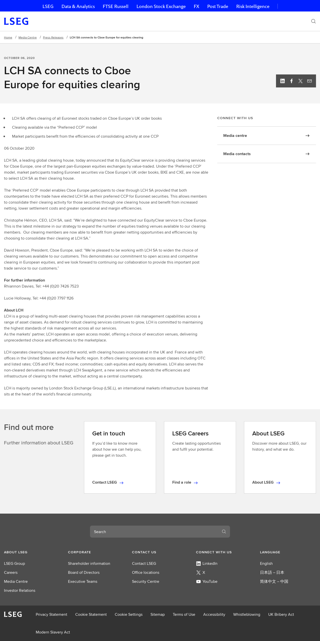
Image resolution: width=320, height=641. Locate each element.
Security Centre (145, 581)
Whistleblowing (246, 614)
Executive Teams (82, 581)
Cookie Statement (91, 614)
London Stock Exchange (161, 6)
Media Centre (27, 37)
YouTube (207, 581)
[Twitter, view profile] (300, 80)
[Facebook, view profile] (291, 80)
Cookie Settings (128, 614)
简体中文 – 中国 (274, 581)
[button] (32, 552)
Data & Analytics (78, 6)
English (266, 563)
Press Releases (53, 37)
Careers (11, 572)
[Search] (313, 21)
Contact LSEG (144, 563)
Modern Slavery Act (53, 632)
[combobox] (154, 532)
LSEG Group (14, 563)
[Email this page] (309, 80)
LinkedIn (207, 563)
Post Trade (217, 6)
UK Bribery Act (281, 614)
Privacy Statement (51, 614)
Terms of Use (184, 614)
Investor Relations (19, 590)
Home (8, 37)
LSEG (48, 6)
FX (196, 6)
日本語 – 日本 (272, 572)
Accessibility (214, 614)
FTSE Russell (115, 6)
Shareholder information (89, 563)
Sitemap (157, 614)
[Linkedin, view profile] (282, 80)
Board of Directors (84, 572)
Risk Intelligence (253, 6)
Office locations (145, 572)
